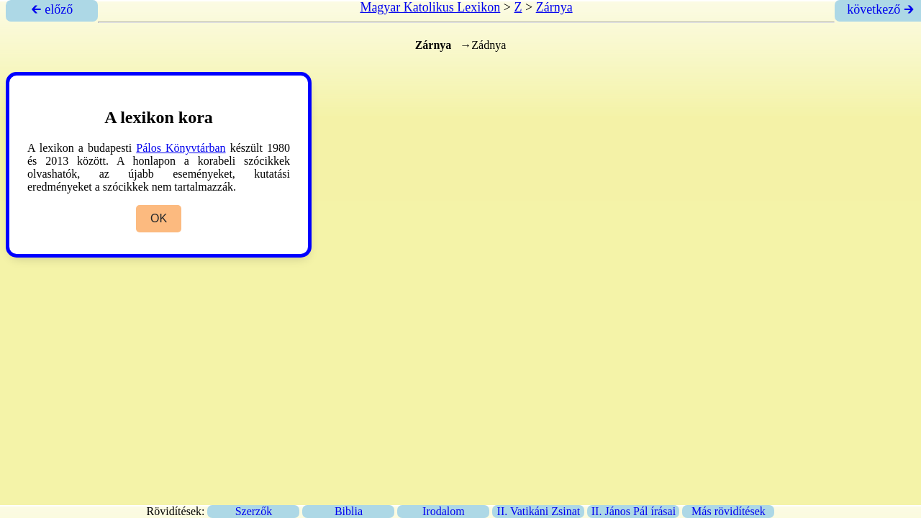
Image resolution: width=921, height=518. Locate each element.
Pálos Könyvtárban (180, 148)
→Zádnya (483, 45)
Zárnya (554, 7)
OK (158, 218)
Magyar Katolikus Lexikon (430, 7)
